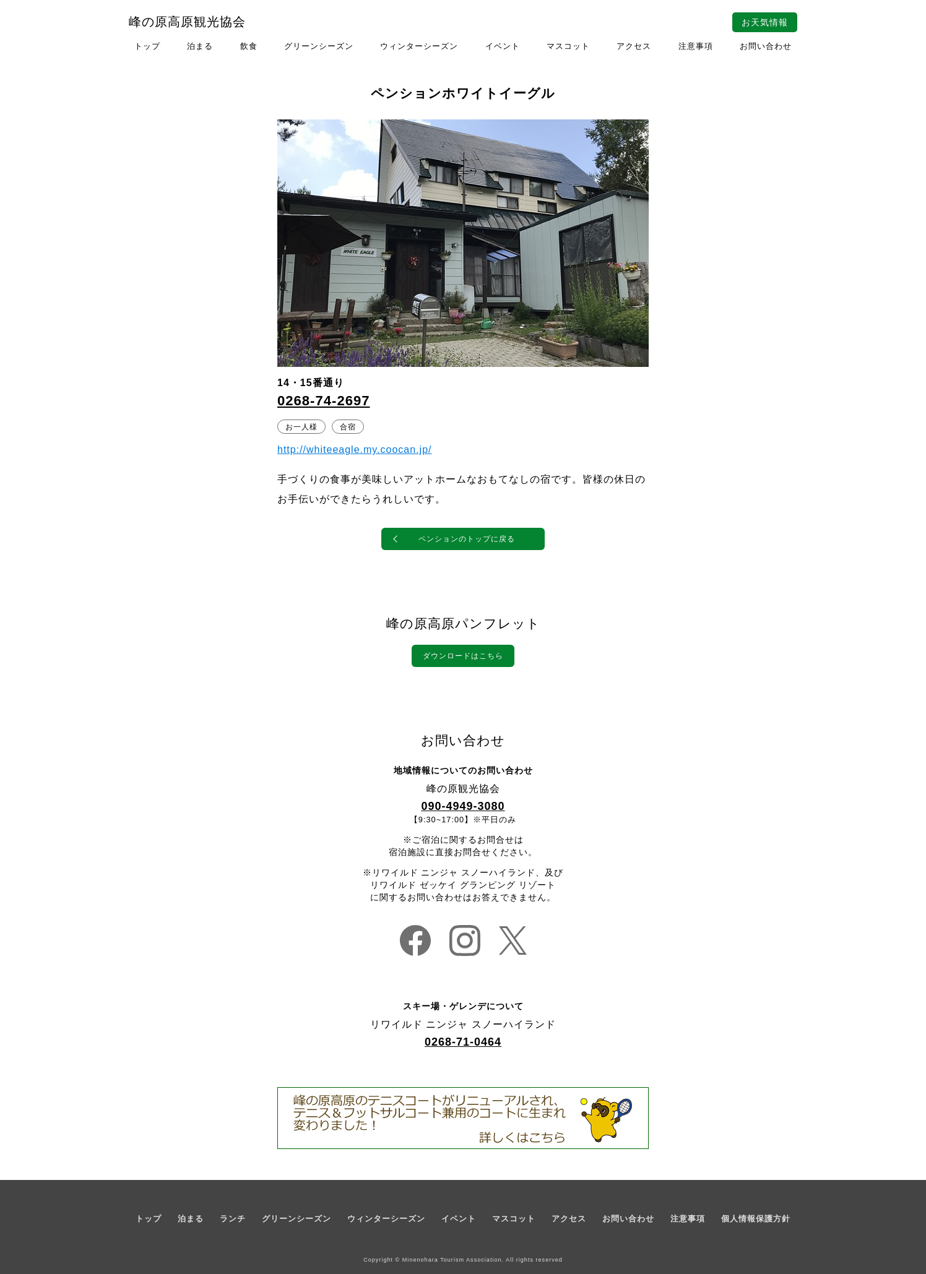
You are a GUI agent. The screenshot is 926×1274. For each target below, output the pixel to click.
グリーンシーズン (318, 46)
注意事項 (695, 46)
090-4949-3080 (462, 806)
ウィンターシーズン (419, 46)
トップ (147, 46)
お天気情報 (765, 22)
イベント (502, 46)
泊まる (200, 46)
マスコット (568, 46)
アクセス (634, 46)
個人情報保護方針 (755, 1218)
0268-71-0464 (463, 1042)
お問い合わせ (766, 46)
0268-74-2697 (323, 400)
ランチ (233, 1218)
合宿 (348, 426)
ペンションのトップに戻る (466, 539)
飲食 (248, 46)
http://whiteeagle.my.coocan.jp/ (354, 449)
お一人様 (301, 426)
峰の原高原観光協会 (187, 21)
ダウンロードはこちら (463, 656)
